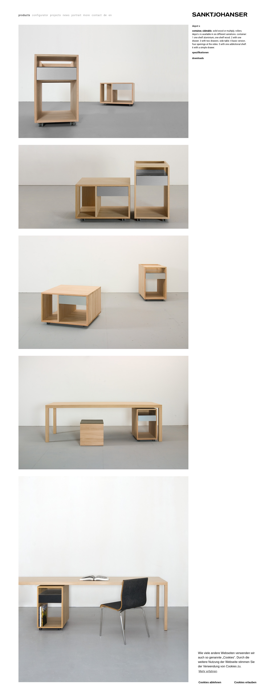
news (66, 15)
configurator (40, 15)
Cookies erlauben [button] (245, 682)
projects (55, 15)
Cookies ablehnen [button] (209, 682)
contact (97, 15)
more (86, 15)
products (24, 15)
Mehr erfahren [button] (208, 671)
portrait (76, 15)
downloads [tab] (198, 58)
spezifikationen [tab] (200, 52)
